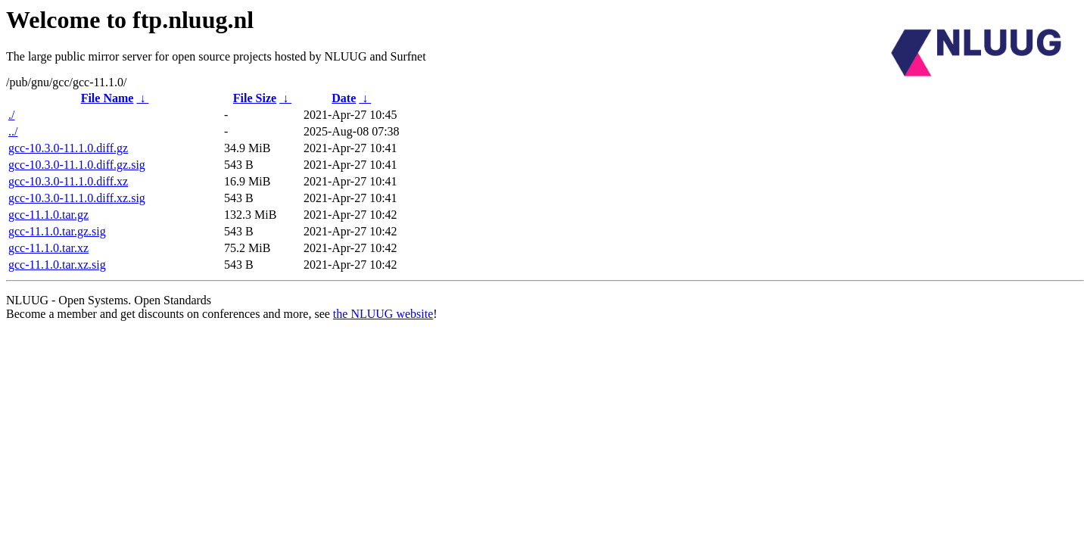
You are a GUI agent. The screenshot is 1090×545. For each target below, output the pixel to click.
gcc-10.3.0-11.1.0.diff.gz (68, 148)
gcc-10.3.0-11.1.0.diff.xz (68, 181)
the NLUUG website (383, 313)
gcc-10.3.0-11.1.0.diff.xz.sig (76, 198)
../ (12, 131)
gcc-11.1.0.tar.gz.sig (57, 231)
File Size (254, 98)
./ (11, 114)
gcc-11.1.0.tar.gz (48, 214)
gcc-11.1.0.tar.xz (48, 247)
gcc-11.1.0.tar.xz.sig (57, 264)
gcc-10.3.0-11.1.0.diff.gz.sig (76, 164)
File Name (107, 98)
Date (344, 98)
